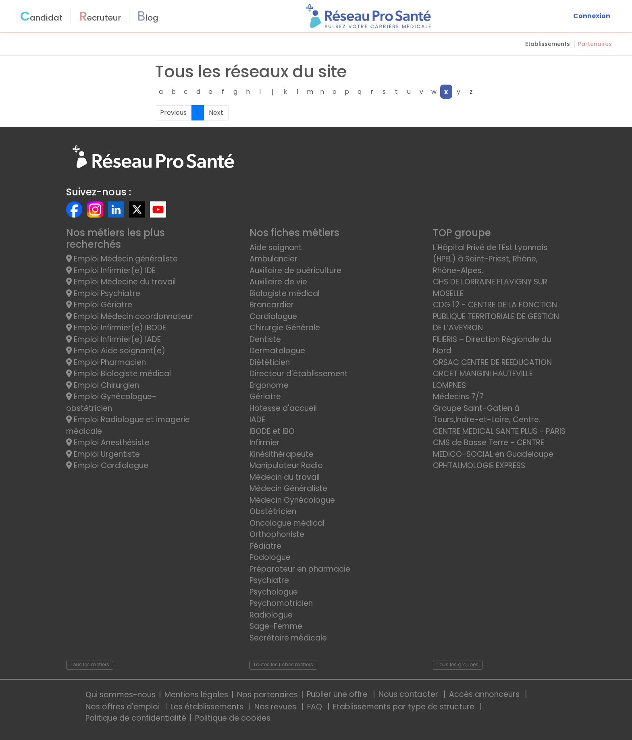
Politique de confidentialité (135, 718)
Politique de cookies (232, 718)
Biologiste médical (284, 293)
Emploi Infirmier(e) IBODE (116, 327)
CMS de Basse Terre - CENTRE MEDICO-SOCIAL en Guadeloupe (493, 448)
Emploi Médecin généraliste (122, 258)
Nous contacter (409, 694)
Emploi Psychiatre (103, 293)
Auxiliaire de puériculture (295, 270)
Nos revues (276, 706)
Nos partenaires (267, 694)
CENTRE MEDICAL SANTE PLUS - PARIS (499, 431)
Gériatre (265, 396)
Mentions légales (196, 694)
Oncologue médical (286, 523)
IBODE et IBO (272, 431)
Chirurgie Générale (284, 327)
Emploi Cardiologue (107, 465)
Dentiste (265, 339)
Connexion (591, 16)
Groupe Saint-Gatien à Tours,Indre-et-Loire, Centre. (487, 414)
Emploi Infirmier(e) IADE (113, 339)
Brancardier (271, 304)
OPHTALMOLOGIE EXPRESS (479, 465)
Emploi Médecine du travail (121, 281)
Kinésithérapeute (281, 454)
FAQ (315, 706)
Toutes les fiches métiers (283, 664)
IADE (257, 419)
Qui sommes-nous (120, 694)
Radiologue (271, 614)
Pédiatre (265, 546)
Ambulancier (273, 258)
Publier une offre (338, 694)
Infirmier (264, 442)
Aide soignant (275, 247)
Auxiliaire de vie (278, 281)
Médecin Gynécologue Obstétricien (292, 506)
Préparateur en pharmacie (299, 569)
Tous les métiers (89, 664)
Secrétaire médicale (288, 637)
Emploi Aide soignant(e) (115, 350)
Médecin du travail (285, 477)
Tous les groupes (457, 664)
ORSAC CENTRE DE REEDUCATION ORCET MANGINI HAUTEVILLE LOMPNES (492, 374)
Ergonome (269, 385)
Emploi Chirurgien (102, 385)
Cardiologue (273, 316)
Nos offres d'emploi (123, 706)
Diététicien (269, 362)
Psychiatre (269, 580)
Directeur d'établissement (298, 373)
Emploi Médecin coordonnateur (129, 316)
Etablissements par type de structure (404, 706)
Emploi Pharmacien (106, 362)
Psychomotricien (281, 603)
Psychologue (273, 592)
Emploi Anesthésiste (108, 442)
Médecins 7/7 (458, 396)
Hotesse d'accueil (283, 408)
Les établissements (207, 706)
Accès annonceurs (485, 694)
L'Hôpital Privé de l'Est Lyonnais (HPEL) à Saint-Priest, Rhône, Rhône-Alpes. (490, 259)
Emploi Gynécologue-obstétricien (111, 402)
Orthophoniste (276, 534)
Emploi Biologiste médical (118, 373)
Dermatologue (277, 350)
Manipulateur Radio (286, 465)
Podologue (270, 557)
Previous (173, 112)
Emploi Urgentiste (103, 454)
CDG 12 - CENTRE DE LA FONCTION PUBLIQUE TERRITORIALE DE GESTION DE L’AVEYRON (496, 316)
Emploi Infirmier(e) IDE (111, 270)
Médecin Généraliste (288, 488)
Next (216, 112)
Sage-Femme (275, 626)
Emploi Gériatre (99, 304)
